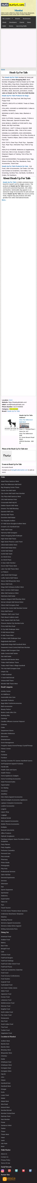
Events (22, 22)
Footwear (4, 754)
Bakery (3, 942)
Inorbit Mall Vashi (6, 554)
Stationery (4, 896)
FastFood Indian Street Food (10, 964)
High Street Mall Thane (8, 539)
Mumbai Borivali (6, 1110)
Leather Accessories (7, 806)
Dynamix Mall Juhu (7, 511)
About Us (4, 1154)
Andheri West (5, 1041)
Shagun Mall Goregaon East (10, 650)
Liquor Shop (5, 812)
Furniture (4, 757)
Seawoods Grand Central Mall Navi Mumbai (15, 647)
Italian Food (5, 991)
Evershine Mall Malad (8, 517)
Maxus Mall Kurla (6, 584)
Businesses (26, 18)
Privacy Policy (5, 1160)
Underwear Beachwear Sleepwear (12, 914)
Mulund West (5, 1107)
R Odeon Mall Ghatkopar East (11, 638)
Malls (4, 26)
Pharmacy (4, 859)
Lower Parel (5, 1095)
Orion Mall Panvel (7, 611)
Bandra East (5, 1044)
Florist (3, 751)
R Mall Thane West (7, 635)
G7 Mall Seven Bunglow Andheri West (13, 523)
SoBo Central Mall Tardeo (9, 653)
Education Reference (8, 733)
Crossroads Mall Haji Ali (9, 502)
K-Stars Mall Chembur (8, 563)
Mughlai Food (5, 1009)
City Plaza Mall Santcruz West (11, 496)
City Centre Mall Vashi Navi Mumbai (13, 493)
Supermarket (5, 899)
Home (3, 69)
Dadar (3, 1059)
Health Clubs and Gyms (9, 770)
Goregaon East (6, 1068)
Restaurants (5, 1018)
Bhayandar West (6, 1053)
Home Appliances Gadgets (10, 776)
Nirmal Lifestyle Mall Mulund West (12, 602)
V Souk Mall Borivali (7, 677)
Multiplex (4, 827)
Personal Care (5, 853)
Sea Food (4, 1021)
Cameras (4, 718)
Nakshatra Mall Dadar (8, 596)
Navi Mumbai (5, 1119)
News (29, 22)
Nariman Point (5, 1116)
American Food (6, 936)
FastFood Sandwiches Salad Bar (11, 970)
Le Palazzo (4, 572)
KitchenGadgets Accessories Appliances (14, 800)
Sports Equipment (7, 889)
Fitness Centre (6, 748)
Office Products (6, 833)
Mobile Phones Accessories (10, 824)
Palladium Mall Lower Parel (10, 614)
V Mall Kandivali (6, 674)
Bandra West (5, 1047)
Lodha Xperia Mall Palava (9, 578)
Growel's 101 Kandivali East (10, 526)
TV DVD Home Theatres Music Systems (14, 911)
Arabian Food (5, 939)
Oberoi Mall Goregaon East (10, 605)
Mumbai (18, 10)
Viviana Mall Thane (7, 680)
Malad (3, 1098)
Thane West (5, 1134)
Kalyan (3, 1080)
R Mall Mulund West (7, 632)
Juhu (2, 1077)
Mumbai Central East (8, 1113)
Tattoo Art (4, 902)
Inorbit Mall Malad (7, 551)
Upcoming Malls (21, 26)
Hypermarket (5, 785)
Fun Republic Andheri (8, 520)
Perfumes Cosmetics (8, 850)
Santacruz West (6, 1125)
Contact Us (4, 1157)
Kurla (2, 1092)
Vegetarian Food (6, 1033)
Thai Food (4, 1027)
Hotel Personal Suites (8, 782)
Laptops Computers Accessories (11, 803)
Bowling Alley (5, 715)
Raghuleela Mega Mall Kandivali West (13, 644)
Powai (3, 1122)
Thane (3, 1131)
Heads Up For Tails (13, 411)
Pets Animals (13, 409)
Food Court (4, 973)
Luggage (4, 815)
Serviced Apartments (8, 877)
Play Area (4, 868)
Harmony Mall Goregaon (9, 533)
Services (4, 880)
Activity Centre (6, 691)
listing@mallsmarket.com (19, 470)
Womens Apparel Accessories (11, 923)
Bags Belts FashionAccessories (11, 703)
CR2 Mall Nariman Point (9, 499)
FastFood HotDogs (7, 961)
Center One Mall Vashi (8, 490)
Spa (2, 886)
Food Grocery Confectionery (10, 976)
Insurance (4, 791)
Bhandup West (6, 1050)
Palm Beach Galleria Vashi (9, 617)
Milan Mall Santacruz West (9, 593)
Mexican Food (5, 1006)
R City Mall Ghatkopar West (10, 629)
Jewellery (4, 794)
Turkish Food (5, 1030)
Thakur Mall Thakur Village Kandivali (13, 665)
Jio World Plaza (6, 560)
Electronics (4, 736)
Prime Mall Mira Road (8, 626)
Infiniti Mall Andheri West (9, 545)
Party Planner (5, 844)
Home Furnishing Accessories (11, 779)
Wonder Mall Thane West (9, 683)
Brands (17, 18)
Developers (13, 22)
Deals (4, 22)
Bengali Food (5, 948)
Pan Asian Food (6, 1015)
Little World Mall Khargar (9, 575)
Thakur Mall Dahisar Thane (10, 662)
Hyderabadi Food (6, 985)
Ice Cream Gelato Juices (9, 988)
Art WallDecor (5, 694)
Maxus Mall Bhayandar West (10, 581)
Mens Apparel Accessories (9, 821)
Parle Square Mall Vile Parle (10, 620)
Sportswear (4, 893)
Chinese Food (5, 954)
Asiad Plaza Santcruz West (10, 481)
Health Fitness (5, 773)
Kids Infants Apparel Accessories (11, 797)
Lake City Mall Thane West (10, 569)
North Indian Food (7, 1012)
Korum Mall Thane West (9, 566)
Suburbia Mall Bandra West (10, 659)
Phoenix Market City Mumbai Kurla (12, 623)
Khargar (3, 1089)
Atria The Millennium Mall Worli (11, 484)
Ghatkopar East (6, 1062)
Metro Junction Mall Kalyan (10, 590)
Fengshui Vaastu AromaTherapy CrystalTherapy (17, 745)
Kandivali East (5, 1083)
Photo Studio (5, 862)
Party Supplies (6, 847)
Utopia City (4, 671)
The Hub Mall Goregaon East (10, 668)
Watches (4, 917)
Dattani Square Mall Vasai (9, 505)
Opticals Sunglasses (7, 836)
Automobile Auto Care (8, 697)
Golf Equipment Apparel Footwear (12, 763)
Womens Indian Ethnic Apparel (11, 926)
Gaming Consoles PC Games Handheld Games (16, 761)
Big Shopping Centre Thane (10, 487)
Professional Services (8, 871)
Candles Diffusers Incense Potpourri (13, 721)
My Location (7, 18)
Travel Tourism (6, 908)
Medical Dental (6, 818)
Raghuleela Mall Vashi (8, 641)
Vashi (3, 1140)
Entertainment (5, 739)
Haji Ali (3, 1074)
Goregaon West (6, 1071)
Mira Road (4, 1104)
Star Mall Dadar (6, 656)
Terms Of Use (5, 1163)
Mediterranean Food (7, 1003)
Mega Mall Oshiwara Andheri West (12, 587)
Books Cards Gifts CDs (8, 712)
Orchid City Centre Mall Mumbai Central (14, 608)
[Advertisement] (18, 48)
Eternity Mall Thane (7, 514)
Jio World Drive (6, 557)
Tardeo (3, 1128)
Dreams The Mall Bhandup (10, 508)
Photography (5, 865)
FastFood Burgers (7, 958)
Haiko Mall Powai (6, 529)
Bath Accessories (6, 706)
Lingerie (3, 809)
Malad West (5, 1101)
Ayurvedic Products (7, 700)
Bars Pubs (4, 945)
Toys (2, 905)
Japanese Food (6, 994)
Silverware (4, 883)
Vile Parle (4, 1143)
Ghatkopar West (6, 1065)
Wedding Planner (6, 920)
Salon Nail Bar (5, 874)
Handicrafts (4, 767)
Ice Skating (4, 788)
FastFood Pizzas (6, 967)
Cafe (2, 952)
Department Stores (7, 730)
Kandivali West (6, 1086)
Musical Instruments (7, 830)
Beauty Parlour (6, 709)
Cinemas (4, 724)
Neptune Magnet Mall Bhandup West (13, 599)
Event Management (7, 742)
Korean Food (5, 997)
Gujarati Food (5, 982)
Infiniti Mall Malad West (8, 548)
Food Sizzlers (5, 979)
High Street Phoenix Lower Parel (11, 542)
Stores (11, 26)
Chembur (4, 1056)
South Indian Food (7, 1024)
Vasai (3, 1137)
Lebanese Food (6, 1000)
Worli (10, 400)
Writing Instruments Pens (9, 929)
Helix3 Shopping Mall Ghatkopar (11, 535)
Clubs (3, 727)
